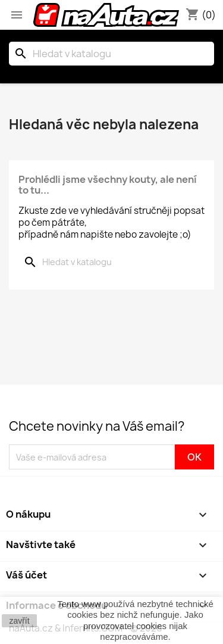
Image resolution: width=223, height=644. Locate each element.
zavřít (19, 621)
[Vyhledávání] (111, 54)
